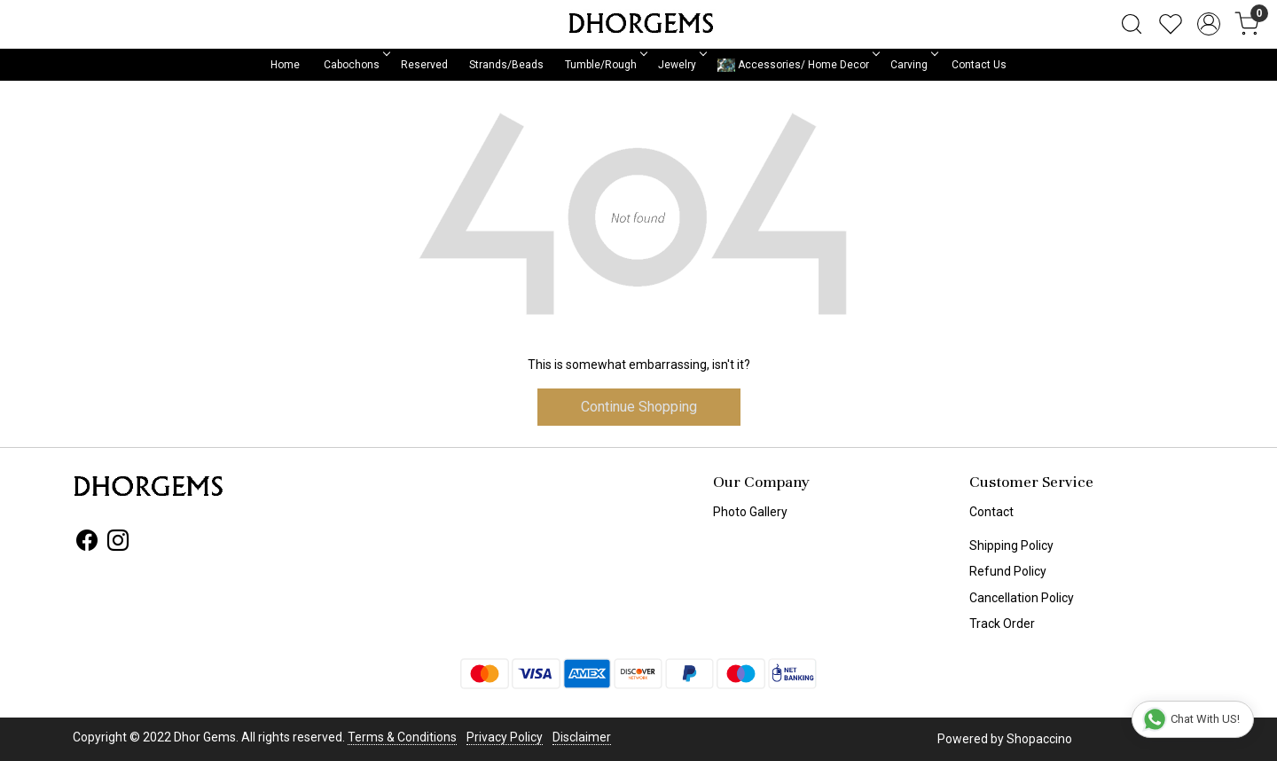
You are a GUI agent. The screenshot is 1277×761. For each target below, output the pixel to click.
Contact (991, 512)
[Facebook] (87, 543)
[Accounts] (1208, 23)
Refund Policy (1007, 571)
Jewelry (681, 65)
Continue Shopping (639, 406)
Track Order (1002, 623)
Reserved (424, 65)
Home (285, 65)
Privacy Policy (504, 737)
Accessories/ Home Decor (797, 65)
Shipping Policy (1011, 545)
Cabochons (356, 65)
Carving (913, 65)
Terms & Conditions (402, 737)
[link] (1131, 24)
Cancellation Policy (1021, 598)
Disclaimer (581, 737)
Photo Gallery (750, 512)
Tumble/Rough (605, 65)
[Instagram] (118, 543)
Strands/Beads (506, 65)
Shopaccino (1039, 739)
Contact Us (979, 65)
